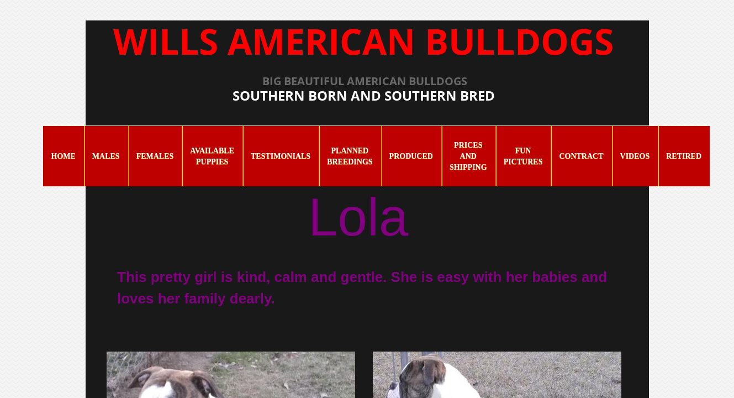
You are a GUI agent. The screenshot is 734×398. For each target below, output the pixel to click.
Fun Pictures (523, 156)
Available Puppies (212, 156)
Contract (581, 156)
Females (155, 156)
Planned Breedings (349, 156)
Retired (683, 156)
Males (106, 156)
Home (63, 156)
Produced (411, 156)
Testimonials (280, 156)
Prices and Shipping (468, 156)
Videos (635, 156)
